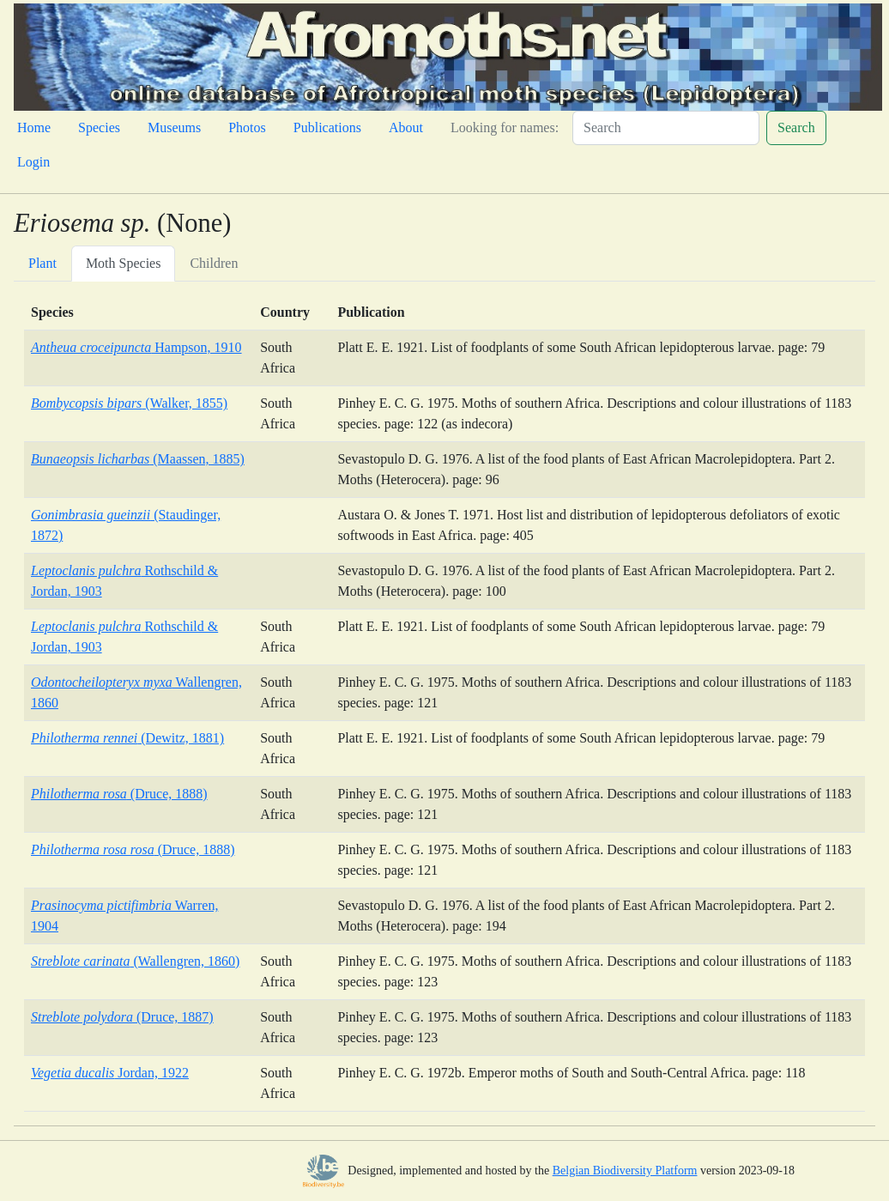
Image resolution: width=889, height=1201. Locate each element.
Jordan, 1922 (110, 1072)
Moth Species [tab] (123, 263)
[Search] (665, 128)
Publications (327, 127)
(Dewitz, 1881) (127, 738)
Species (99, 127)
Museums (174, 127)
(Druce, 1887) (122, 1017)
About (406, 127)
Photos (247, 127)
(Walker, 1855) (129, 403)
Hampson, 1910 (136, 347)
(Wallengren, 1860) (135, 961)
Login (33, 162)
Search (796, 127)
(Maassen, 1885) (138, 459)
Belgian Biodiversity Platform (625, 1170)
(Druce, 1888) (119, 793)
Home (34, 127)
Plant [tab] (42, 263)
